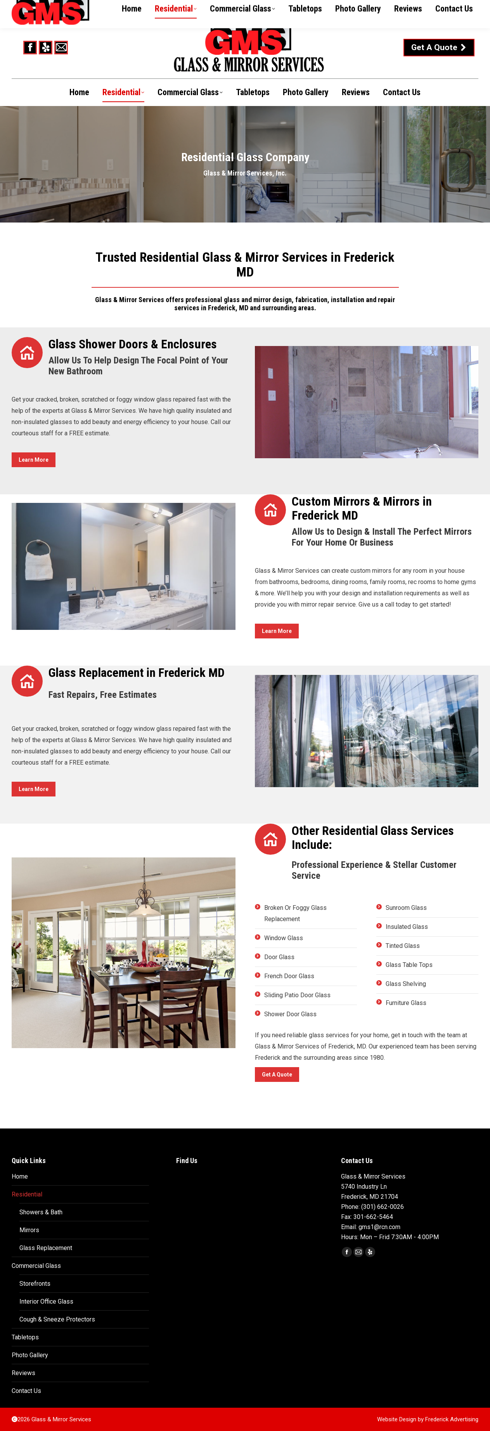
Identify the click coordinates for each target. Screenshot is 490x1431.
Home (20, 1176)
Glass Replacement (45, 1248)
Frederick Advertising (451, 1419)
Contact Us (26, 1390)
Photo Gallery (30, 1355)
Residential (27, 1194)
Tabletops (25, 1337)
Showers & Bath (40, 1212)
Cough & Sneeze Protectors (57, 1319)
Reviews (23, 1373)
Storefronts (34, 1283)
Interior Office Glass (46, 1301)
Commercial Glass (36, 1265)
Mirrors (29, 1230)
